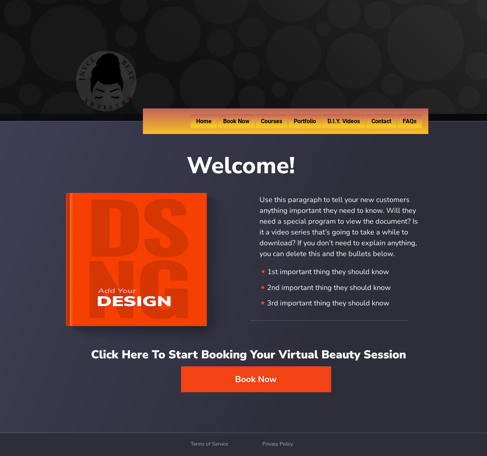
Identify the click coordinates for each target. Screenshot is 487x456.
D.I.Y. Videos (344, 121)
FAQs (409, 121)
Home (204, 121)
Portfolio (305, 121)
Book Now (236, 121)
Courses (271, 121)
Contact (381, 121)
